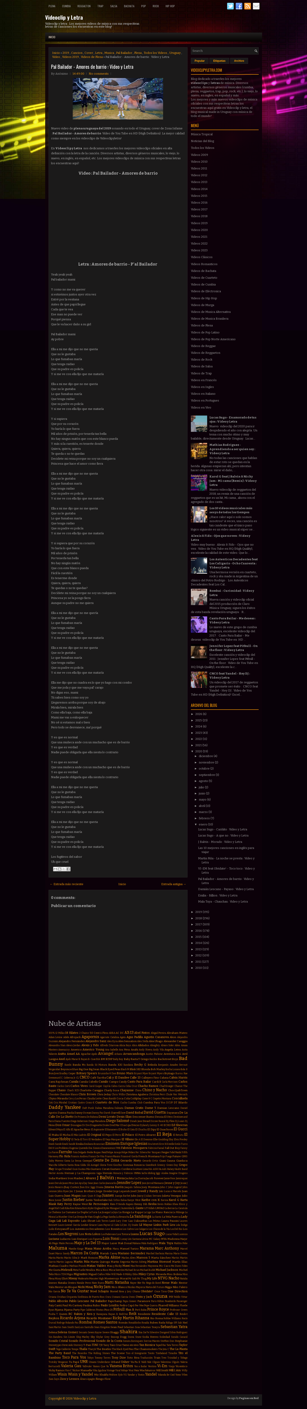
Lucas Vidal (172, 1234)
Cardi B (156, 1081)
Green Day (172, 1165)
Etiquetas (219, 60)
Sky (93, 1336)
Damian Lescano (168, 1108)
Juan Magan (72, 1195)
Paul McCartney (72, 1305)
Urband (115, 1362)
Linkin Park (161, 1224)
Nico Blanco (119, 1287)
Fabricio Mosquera (134, 1148)
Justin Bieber (74, 1200)
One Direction (177, 1291)
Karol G (174, 1200)
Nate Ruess (98, 1282)
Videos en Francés (204, 380)
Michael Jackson (167, 1269)
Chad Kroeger (166, 1086)
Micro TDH (60, 1274)
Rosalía (145, 1322)
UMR (84, 1361)
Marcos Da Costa (84, 1253)
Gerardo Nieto (130, 1160)
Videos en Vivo (201, 407)
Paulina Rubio (91, 1305)
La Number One (64, 1216)
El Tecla (75, 1139)
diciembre (206, 756)
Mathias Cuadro (59, 1265)
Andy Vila (158, 1049)
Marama (147, 1248)
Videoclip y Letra (64, 17)
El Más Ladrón (79, 1134)
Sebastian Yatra (174, 1327)
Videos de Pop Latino (205, 332)
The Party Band (60, 1353)
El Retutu (178, 1134)
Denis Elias (124, 1116)
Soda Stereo (150, 1336)
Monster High (96, 1278)
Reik (132, 1314)
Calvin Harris (178, 1077)
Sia (140, 1332)
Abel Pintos (142, 1032)
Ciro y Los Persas (77, 1098)
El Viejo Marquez (112, 1139)
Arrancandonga (134, 1053)
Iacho (144, 1173)
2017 (199, 924)
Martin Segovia (120, 1261)
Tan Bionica (147, 1345)
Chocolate (54, 1094)
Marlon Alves (129, 1257)
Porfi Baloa (141, 1309)
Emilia (80, 1143)
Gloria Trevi (106, 1165)
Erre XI (163, 1144)
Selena (53, 1332)
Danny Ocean (82, 1112)
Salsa (113, 6)
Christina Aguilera (137, 1094)
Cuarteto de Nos (107, 1102)
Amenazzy (64, 1049)
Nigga (168, 1287)
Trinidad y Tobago (177, 1357)
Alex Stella (142, 1041)
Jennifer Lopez (129, 1183)
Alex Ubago (156, 1041)
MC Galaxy (155, 1239)
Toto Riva (133, 1357)
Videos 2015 (199, 195)
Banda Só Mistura (97, 1064)
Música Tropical (202, 134)
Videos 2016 (199, 202)
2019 (66, 53)
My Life (152, 1278)
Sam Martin (55, 1327)
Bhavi (75, 1069)
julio (202, 787)
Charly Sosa (111, 1090)
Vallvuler (87, 1366)
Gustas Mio (84, 1169)
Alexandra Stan (57, 1045)
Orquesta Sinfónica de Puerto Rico (85, 1296)
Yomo (178, 1374)
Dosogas (76, 1125)
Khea (175, 1204)
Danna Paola (66, 1112)
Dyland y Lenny (148, 1125)
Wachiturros (147, 1370)
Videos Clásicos (202, 257)
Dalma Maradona (104, 1108)
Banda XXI (115, 1064)
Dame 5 (150, 1108)
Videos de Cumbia (203, 284)
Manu (116, 1248)
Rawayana (101, 1314)
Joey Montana (150, 1187)
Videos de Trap (201, 373)
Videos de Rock (201, 359)
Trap (100, 6)
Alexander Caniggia (175, 1041)
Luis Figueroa (95, 1239)
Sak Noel (182, 1322)
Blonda (145, 1069)
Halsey (170, 1169)
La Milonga (178, 1212)
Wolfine (113, 1374)
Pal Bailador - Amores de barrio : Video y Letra (92, 66)
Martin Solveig (139, 1261)
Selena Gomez (68, 1332)
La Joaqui (104, 1212)
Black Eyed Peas (110, 1069)
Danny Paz (97, 1112)
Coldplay (135, 1098)
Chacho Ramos (148, 1086)
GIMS (184, 1156)
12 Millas (60, 1032)
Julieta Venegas (171, 1195)
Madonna (173, 1238)
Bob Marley (158, 1069)
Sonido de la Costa (109, 1340)
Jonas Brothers (85, 1191)
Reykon (54, 1318)
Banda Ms (79, 1064)
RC (70, 1314)
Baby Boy (118, 1059)
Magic (55, 1243)
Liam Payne (104, 1225)
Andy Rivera (145, 1049)
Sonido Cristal (58, 1340)
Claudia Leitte (94, 1098)
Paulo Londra (110, 1305)
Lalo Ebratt (88, 1220)
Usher (125, 1362)
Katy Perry (64, 1204)
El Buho (122, 1129)
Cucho (123, 1102)
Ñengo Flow (103, 1378)
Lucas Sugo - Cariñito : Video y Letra (222, 829)
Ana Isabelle (111, 1049)
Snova (131, 1336)
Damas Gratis (134, 1108)
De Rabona (92, 1116)
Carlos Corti (63, 1086)
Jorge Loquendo (121, 1191)
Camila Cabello (88, 1081)
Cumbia (66, 6)
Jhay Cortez (71, 1187)
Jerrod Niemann (155, 1183)
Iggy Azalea (162, 1173)
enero (203, 824)
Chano (61, 1090)
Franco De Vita (96, 1156)
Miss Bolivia (174, 1274)
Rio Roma (156, 1318)
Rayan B (113, 1314)
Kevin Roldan (164, 1204)
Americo (76, 1049)
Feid (104, 1152)
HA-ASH (153, 1169)
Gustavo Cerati (100, 1169)
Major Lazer (109, 1243)
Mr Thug (142, 1278)
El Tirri (84, 1139)
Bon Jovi (54, 1073)
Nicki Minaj (85, 1287)
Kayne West (80, 1204)
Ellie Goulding (160, 1139)
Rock (156, 6)
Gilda (83, 1165)
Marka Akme (109, 1257)
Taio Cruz (116, 1345)
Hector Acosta (56, 1173)
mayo (203, 799)
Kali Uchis (114, 1200)
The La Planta (178, 1349)
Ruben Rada (157, 1322)
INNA (137, 1173)
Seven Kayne (95, 1332)
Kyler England (95, 1208)
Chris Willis (118, 1094)
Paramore (143, 1301)
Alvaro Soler (167, 1045)
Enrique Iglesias (134, 1143)
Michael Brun (132, 1270)
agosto (204, 781)
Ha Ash (162, 1169)
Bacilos (153, 1059)
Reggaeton (84, 6)
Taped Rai (161, 1345)
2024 (199, 726)
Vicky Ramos (57, 1370)
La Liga (147, 1212)
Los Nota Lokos (90, 1234)
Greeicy (161, 1165)
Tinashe (172, 1353)
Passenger (182, 1301)
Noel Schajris (99, 1291)
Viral (117, 1370)
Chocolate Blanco (69, 1094)
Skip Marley (83, 1336)
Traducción (146, 1357)
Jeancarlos (111, 1183)
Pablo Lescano (79, 1301)
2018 (199, 918)
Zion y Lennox (69, 1378)
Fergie (165, 1152)
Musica (109, 53)
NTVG (163, 1278)
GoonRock (150, 1165)
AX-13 (129, 1032)
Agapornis (90, 1037)
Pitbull (119, 1309)
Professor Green (178, 1309)
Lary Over (121, 1220)
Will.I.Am (175, 1370)
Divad (146, 1121)
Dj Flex (170, 1121)
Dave (123, 1112)
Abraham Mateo (177, 1032)
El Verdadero (95, 1139)
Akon (173, 1037)
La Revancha (122, 1216)
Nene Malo (170, 1282)
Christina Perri (157, 1094)
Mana (88, 1248)
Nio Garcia (54, 1291)
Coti (51, 1102)
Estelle (170, 1144)
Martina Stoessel (159, 1261)
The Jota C (163, 1349)
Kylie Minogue (111, 1208)
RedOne (123, 1314)
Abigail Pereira (158, 1032)
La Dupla (82, 1212)
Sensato (83, 1332)
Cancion (76, 53)
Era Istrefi (153, 1144)
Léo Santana (134, 1239)
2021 (198, 745)
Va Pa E (135, 1362)
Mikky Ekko (131, 1274)
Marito (59, 1257)
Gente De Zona (106, 1160)
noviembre (207, 762)
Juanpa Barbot (122, 1195)
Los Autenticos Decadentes (87, 1229)
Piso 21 (108, 1309)
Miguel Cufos (96, 1274)
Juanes (108, 1195)
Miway (72, 1278)
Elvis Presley (180, 1139)
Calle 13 (135, 1077)
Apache (86, 1053)
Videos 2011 (199, 168)
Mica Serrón (116, 1269)
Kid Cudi (59, 1208)
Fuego (169, 1156)
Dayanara (172, 1112)
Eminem (112, 1143)
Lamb (112, 1220)
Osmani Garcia (120, 1296)
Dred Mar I (115, 1125)
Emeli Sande (55, 1144)
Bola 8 (184, 1069)
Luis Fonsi (111, 1238)
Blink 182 (135, 1069)
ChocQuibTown (177, 1090)
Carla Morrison (170, 1081)
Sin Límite (69, 1336)
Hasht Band (181, 1169)
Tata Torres (172, 1345)
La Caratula (181, 1208)
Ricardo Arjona (72, 1318)
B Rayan (83, 1059)
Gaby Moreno (56, 1160)
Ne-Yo (141, 1282)
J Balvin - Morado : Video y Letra (220, 841)
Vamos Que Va (101, 1366)
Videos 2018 (199, 216)
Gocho (117, 1165)
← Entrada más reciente (66, 884)
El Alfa (66, 1129)
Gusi (74, 1169)
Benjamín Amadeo (168, 1064)
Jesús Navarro (56, 1187)
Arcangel (105, 1053)
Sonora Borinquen (133, 1341)
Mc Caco (165, 1265)
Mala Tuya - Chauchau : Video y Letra (223, 901)
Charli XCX (73, 1090)
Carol (91, 1086)
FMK (118, 1148)
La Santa (156, 1216)
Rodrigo (61, 1322)
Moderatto (83, 1278)
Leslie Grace (89, 1224)
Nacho (174, 1278)
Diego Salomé (117, 1121)
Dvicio (135, 1125)
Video (56, 57)
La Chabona (55, 1212)
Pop (143, 6)
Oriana (52, 1296)
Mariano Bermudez (131, 1253)
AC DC (120, 1032)
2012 (198, 955)
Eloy (171, 1139)
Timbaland (161, 1353)
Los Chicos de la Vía (159, 1229)
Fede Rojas (94, 1152)
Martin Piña (81, 1261)
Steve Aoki (67, 1345)
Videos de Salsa (202, 366)
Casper (98, 1086)
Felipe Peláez (128, 1152)
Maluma (58, 1248)
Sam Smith (68, 1327)
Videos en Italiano (203, 393)
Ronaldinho (135, 1322)
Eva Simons (95, 1148)
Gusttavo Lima (140, 1169)
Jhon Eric (85, 1187)
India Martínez (58, 1178)
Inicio (52, 37)
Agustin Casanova (156, 1037)
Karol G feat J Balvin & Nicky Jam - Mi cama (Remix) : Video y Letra (233, 480)
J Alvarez (90, 1178)
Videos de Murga (202, 305)
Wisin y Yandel (80, 1374)
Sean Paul (116, 1327)
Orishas (61, 1296)
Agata (123, 1037)
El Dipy (151, 1129)
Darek (107, 1112)
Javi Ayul (79, 1183)
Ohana (136, 1291)
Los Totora (123, 1234)
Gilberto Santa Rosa (69, 1165)
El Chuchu (141, 1129)
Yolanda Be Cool (166, 1374)
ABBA (112, 1032)
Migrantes (81, 1274)
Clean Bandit (109, 1098)
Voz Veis (134, 1370)
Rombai (85, 1322)
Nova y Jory (125, 1291)
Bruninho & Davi (107, 1073)
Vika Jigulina (99, 1370)
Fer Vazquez (154, 1152)
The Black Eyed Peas (123, 1349)
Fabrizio (152, 1148)
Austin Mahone (154, 1054)
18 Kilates (71, 1032)
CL (77, 1077)
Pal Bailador (124, 53)
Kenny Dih (140, 1204)
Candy (123, 1081)
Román (123, 1322)
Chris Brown (87, 1094)
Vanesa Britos (121, 1366)
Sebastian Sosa (132, 1327)
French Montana (148, 1156)
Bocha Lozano (173, 1069)
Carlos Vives (79, 1086)
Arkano (118, 1054)
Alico (134, 1045)
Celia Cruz (131, 1086)
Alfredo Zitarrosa (109, 1045)
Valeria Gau (71, 1366)
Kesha (152, 1204)
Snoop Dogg (119, 1336)
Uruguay (175, 53)
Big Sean (94, 1069)
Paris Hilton (157, 1301)
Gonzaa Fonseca (134, 1165)
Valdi (143, 1362)
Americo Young (93, 1049)
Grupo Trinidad (63, 1169)
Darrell (115, 1112)
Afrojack (75, 1037)
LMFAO (159, 1208)
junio (202, 793)
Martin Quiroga (100, 1261)
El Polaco (128, 1134)
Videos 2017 (199, 209)
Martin (175, 1257)
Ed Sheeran (179, 1125)
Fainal (160, 1148)
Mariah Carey (108, 1253)
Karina (164, 1200)
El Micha (64, 1134)
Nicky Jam (102, 1287)
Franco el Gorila (129, 1156)
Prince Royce (158, 1309)
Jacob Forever (155, 1178)
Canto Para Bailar (139, 1081)
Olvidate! (147, 1291)
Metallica (90, 1270)
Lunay (123, 1239)
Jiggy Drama (97, 1187)
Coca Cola (123, 1098)
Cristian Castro (76, 1102)
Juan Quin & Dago (91, 1195)
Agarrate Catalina (109, 1037)
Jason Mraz (68, 1183)
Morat (124, 1278)
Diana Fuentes (62, 1121)
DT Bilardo (180, 1102)
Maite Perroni (66, 1243)
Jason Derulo (55, 1183)
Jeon (144, 1183)
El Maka (54, 1134)
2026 (199, 714)
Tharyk (92, 1349)
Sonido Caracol (179, 1336)
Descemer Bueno (143, 1116)
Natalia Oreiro (67, 1282)
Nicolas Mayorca (136, 1287)
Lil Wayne (145, 1224)
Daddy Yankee (65, 1107)
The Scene (118, 1353)
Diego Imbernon (79, 1121)
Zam (51, 1379)
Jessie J (183, 1183)
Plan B (130, 1309)
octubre (204, 768)
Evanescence (108, 1148)
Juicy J (141, 1195)
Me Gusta (55, 1269)
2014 (199, 943)
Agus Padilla (135, 1037)
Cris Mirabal (60, 1102)
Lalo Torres (102, 1220)
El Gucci (180, 1129)
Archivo (239, 60)
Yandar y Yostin (136, 1374)
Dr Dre (86, 1125)
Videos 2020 (199, 230)
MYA (164, 1238)
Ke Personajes (99, 1204)
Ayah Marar (72, 1059)
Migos (70, 1274)
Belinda (152, 1064)
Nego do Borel (153, 1282)
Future (176, 1156)
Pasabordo (170, 1301)
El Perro (116, 1134)
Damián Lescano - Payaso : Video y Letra (226, 889)
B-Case (92, 1059)
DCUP (169, 1102)
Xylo (120, 1374)
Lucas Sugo (152, 1233)
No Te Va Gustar (75, 1291)
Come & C (147, 1098)
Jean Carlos (99, 1183)
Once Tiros (160, 1291)
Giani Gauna (167, 1160)
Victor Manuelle (82, 1370)
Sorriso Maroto (152, 1341)
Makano (136, 1243)
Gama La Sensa (72, 1160)
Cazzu (121, 1086)
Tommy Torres (102, 1357)
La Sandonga (140, 1216)
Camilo (103, 1081)
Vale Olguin (153, 1362)
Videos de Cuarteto (204, 277)
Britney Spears (86, 1073)
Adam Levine (56, 1037)
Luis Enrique (79, 1238)
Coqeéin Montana (162, 1098)
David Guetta (155, 1112)
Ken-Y (114, 1204)
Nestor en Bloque (66, 1287)
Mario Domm (180, 1253)
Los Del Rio (176, 1229)
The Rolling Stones (99, 1353)
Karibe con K (150, 1200)
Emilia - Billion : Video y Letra (217, 895)
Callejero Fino (150, 1077)
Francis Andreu (79, 1156)
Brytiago (169, 1073)
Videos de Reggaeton (205, 352)
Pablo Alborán (58, 1301)
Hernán (107, 1173)
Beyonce (66, 1069)
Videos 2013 (199, 182)
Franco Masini (112, 1156)
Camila (73, 1081)
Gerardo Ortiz (150, 1160)
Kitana (78, 1208)
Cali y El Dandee (117, 1077)
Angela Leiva (172, 1049)
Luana (135, 1234)
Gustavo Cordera (121, 1169)
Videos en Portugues (205, 400)
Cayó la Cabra (110, 1086)
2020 (199, 751)
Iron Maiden (75, 1178)
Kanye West (134, 1200)
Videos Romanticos (204, 264)
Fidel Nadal (175, 1152)
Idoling (151, 1173)
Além (177, 1045)
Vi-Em (162, 1366)
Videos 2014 (199, 189)
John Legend (175, 1187)
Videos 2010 (199, 161)
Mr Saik (132, 1278)
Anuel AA (73, 1053)
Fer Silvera (141, 1152)
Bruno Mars (125, 1073)
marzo (204, 812)
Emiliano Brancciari (94, 1144)
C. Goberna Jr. (68, 1077)
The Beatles (103, 1349)
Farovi (55, 1152)
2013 (198, 949)
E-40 (160, 1125)
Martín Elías (179, 1261)
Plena (52, 6)
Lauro (61, 1225)
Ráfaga (169, 1322)
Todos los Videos (155, 53)
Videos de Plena (92, 57)
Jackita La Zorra (135, 1178)
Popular (200, 60)
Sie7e (146, 1332)
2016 (199, 930)
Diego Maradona (97, 1121)
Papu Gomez (130, 1301)
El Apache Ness (80, 1129)
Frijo (162, 1156)
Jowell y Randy (148, 1191)
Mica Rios (102, 1269)
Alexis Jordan (73, 1045)
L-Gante (138, 1208)
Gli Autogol (93, 1165)
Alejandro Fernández (72, 1041)
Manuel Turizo (129, 1248)
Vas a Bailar (140, 1366)
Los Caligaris (141, 1229)
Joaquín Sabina (132, 1187)
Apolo (94, 1054)
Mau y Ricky (114, 1265)
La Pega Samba (108, 1216)
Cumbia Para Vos (154, 1102)
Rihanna (142, 1318)
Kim (72, 1208)
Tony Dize (119, 1357)
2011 (198, 961)
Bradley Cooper (67, 1073)
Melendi (66, 1269)
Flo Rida (64, 1156)
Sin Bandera (56, 1336)
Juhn (133, 1195)
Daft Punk (88, 1108)
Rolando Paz (72, 1322)
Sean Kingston (102, 1327)
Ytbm (184, 1374)
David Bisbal (134, 1112)
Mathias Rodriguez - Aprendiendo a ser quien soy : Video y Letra (232, 449)
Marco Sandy (62, 1253)
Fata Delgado (79, 1152)
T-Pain (87, 1345)
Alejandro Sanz (95, 1041)
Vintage (111, 1370)
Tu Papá (74, 1362)
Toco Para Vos (74, 1357)
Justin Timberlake (97, 1200)
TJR (101, 1345)
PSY (171, 1296)
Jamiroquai (181, 1178)
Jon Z (72, 1191)
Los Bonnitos (113, 1229)
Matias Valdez (96, 1265)
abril (202, 806)
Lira (172, 1224)
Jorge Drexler (104, 1191)
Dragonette (96, 1125)
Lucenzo (182, 1234)
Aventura (169, 1053)
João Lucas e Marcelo (170, 1191)
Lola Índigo (181, 1225)
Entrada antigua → (173, 884)
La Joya (114, 1212)
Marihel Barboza (155, 1253)
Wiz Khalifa (101, 1374)
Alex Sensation (127, 1041)
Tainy (106, 1345)
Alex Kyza (112, 1041)
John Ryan (63, 1191)
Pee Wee (139, 1305)
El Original (94, 1134)
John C (163, 1187)
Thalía (83, 1349)
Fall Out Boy (172, 1148)
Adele (66, 1037)
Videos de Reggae (203, 346)
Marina (169, 1253)
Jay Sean (88, 1183)
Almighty (155, 1045)
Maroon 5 (143, 1257)
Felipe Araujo (114, 1152)
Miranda (161, 1274)
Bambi (68, 1064)
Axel (62, 1059)
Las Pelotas (154, 1220)
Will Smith (162, 1370)
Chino (138, 1090)
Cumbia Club (135, 1102)
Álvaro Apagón (87, 1379)
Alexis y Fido (90, 1045)
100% (52, 1032)
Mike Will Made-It (115, 1274)
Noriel (114, 1291)
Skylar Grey (103, 1336)
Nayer (133, 1282)
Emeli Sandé (68, 1144)
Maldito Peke (180, 1243)
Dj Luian (180, 1121)
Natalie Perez (84, 1282)
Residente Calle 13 (165, 1314)
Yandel (151, 1374)
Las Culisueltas (138, 1220)
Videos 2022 (199, 243)
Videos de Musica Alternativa (211, 312)
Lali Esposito (71, 1220)
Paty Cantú (55, 1305)
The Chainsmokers (145, 1349)
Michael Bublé (147, 1270)
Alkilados (143, 1045)
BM (103, 1059)
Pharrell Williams (168, 1305)
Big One (83, 1069)
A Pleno (104, 1032)
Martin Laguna (64, 1261)
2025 (199, 720)
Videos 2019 (70, 57)
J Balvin (105, 1178)
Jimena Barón (114, 1187)
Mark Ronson (89, 1257)
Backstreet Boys (168, 1059)
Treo (163, 1357)
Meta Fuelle (79, 1270)
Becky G (140, 1064)
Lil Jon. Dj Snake (129, 1225)
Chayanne (127, 1090)
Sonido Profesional (82, 1340)
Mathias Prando (77, 1265)
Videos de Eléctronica (206, 291)
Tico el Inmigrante (136, 1353)
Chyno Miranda (58, 1098)
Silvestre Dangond (159, 1332)
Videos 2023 (199, 250)
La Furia (93, 1212)
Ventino (152, 1366)
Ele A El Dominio (143, 1139)
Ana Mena (124, 1049)
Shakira (129, 1332)
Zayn (56, 1379)
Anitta (62, 1053)
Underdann (103, 1362)
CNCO (84, 1077)
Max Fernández (139, 1265)
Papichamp (115, 1301)
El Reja (164, 1134)
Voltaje (124, 1370)
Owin (132, 1296)
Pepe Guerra (150, 1305)
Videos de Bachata (203, 271)
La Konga (124, 1212)
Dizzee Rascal (157, 1121)
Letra (98, 53)
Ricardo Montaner (99, 1318)
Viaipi (172, 1366)
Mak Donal (125, 1243)
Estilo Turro (181, 1144)
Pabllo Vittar (180, 1296)
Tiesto (151, 1353)
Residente (144, 1314)
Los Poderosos (108, 1234)
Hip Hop (170, 6)
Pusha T (53, 1314)
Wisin (62, 1374)
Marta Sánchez (161, 1257)
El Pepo (107, 1134)
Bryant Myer (141, 1073)
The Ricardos (79, 1353)
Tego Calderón (63, 1349)
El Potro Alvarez (145, 1134)
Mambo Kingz (76, 1248)
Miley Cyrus (146, 1274)
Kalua (124, 1200)
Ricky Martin (123, 1318)
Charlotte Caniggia (91, 1090)
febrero (205, 818)
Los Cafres (128, 1229)
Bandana (128, 1064)
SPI (175, 1322)
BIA (98, 1059)
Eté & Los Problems (59, 1148)
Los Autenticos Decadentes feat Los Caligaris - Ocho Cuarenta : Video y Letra (233, 563)
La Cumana (69, 1212)
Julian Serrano (153, 1195)
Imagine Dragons (178, 1173)
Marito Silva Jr (72, 1257)
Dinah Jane (136, 1121)
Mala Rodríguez (149, 1243)
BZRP (108, 1059)
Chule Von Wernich (176, 1094)
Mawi (126, 1265)
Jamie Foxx (169, 1178)
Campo (113, 1081)
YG (125, 1374)
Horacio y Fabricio (123, 1173)
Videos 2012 (199, 175)
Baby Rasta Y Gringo (136, 1059)
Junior (58, 1200)
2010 (199, 967)
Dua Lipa (126, 1125)
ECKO (167, 1125)
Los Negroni (68, 1234)
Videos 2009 (199, 155)
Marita (52, 1257)
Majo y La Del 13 (87, 1243)
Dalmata (119, 1108)
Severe (106, 1332)
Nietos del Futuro (155, 1287)
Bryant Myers (156, 1073)
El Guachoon (165, 1129)
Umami (92, 1362)
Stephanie (181, 1340)
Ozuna (160, 1296)
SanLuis (79, 1327)
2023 (199, 732)
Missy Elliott (61, 1278)
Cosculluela (179, 1098)
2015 (198, 937)
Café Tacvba (98, 1077)
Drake (106, 1125)
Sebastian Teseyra (150, 1327)
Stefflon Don (167, 1341)
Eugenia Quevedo (78, 1148)
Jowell (134, 1191)
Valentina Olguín (170, 1362)
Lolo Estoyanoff (59, 1229)
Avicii (178, 1054)
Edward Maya (56, 1129)
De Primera (80, 1116)
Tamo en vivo (130, 1345)
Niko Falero (180, 1287)
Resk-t (183, 1314)
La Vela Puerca (171, 1216)
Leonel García (72, 1225)
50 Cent (95, 1032)
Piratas (99, 1309)
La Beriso (170, 1208)
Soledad (164, 1336)
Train (157, 1357)
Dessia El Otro (164, 1116)
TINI (95, 1345)
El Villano (128, 1139)
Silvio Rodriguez (178, 1332)
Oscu (108, 1296)
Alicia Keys (125, 1045)
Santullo (89, 1327)
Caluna (164, 1077)
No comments (99, 73)
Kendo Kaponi (126, 1204)
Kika (67, 1208)
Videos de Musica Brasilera (209, 318)
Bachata (129, 6)
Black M (125, 1069)
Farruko (65, 1152)
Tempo (74, 1349)
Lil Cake (115, 1225)
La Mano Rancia (162, 1212)
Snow (138, 1336)
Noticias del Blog (202, 141)
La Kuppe (137, 1212)
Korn (85, 1208)
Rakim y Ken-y (84, 1314)
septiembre (207, 775)
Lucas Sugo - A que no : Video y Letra (223, 835)
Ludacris (65, 1238)
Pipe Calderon (87, 1309)
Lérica (145, 1239)
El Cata (131, 1129)
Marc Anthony (167, 1248)
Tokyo (90, 1357)
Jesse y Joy (172, 1183)
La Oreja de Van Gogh (86, 1216)
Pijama (59, 1309)
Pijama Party (72, 1309)
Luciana (54, 1238)
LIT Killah (149, 1208)
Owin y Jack (144, 1296)
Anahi (134, 1049)
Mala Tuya (166, 1243)
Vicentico (181, 1366)
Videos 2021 (199, 236)
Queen (63, 1314)
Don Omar (62, 1125)
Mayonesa (153, 1265)
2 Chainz (84, 1032)
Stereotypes (55, 1345)
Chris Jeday (104, 1094)
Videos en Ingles (202, 387)
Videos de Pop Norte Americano (213, 339)
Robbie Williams (172, 1318)
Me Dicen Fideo (179, 1265)
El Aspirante (97, 1129)
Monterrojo (111, 1278)
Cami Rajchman (59, 1081)
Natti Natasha (117, 1282)
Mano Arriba (102, 1248)
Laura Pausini (170, 1220)
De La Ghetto (65, 1116)
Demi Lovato (107, 1116)
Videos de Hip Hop (204, 298)
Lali (58, 1220)
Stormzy (78, 1345)
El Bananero (111, 1129)
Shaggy (114, 1332)
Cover (88, 53)
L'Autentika (126, 1208)
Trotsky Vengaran (58, 1362)
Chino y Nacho (154, 1090)
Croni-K (90, 1102)
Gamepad (87, 1160)
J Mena (120, 1178)
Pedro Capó (127, 1305)
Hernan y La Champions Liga (83, 1173)
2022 (199, 739)
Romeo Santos (105, 1322)
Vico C (68, 1370)
